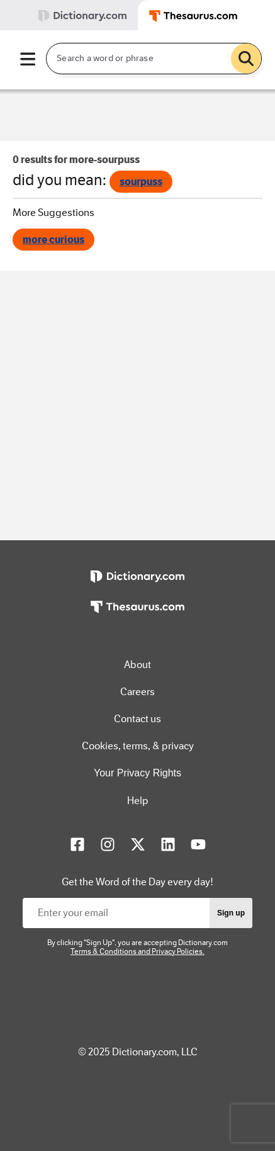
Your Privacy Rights (137, 773)
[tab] (69, 15)
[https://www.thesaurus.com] (137, 616)
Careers (137, 692)
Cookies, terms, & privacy (138, 746)
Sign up (231, 913)
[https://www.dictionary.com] (137, 585)
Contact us (137, 719)
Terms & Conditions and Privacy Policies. (137, 951)
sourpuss (141, 182)
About (137, 665)
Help (138, 801)
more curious (53, 240)
